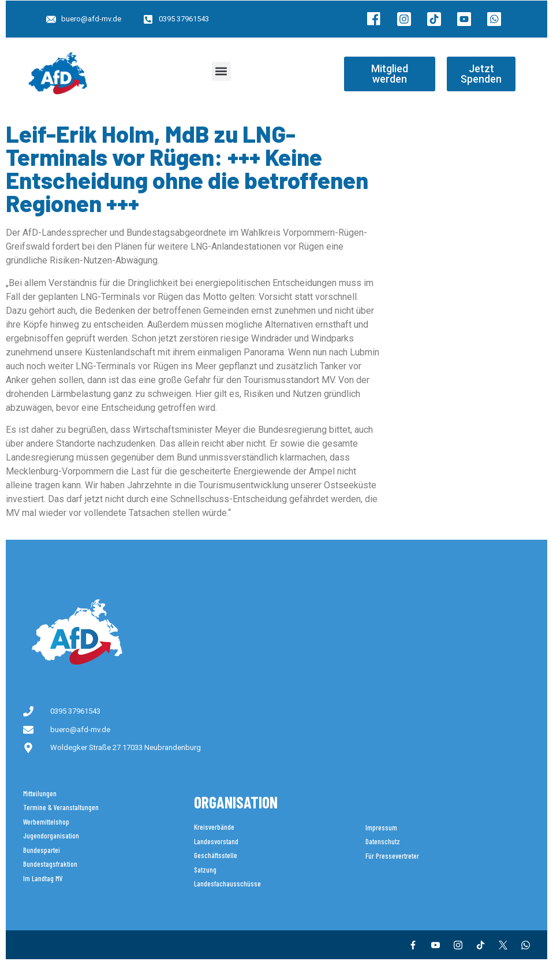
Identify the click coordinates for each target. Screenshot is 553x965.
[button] (221, 71)
